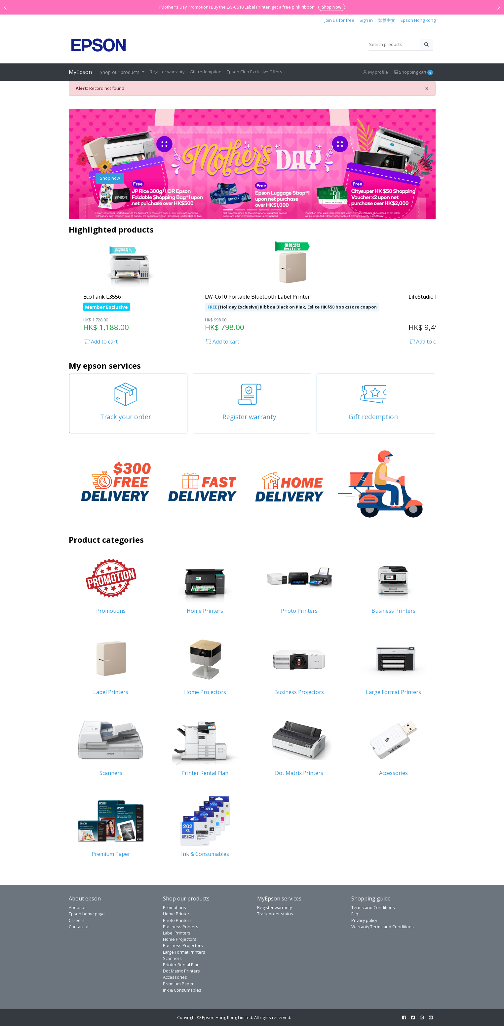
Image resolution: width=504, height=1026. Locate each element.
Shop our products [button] (120, 72)
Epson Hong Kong (418, 20)
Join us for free (339, 20)
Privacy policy (364, 920)
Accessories (175, 977)
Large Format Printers (184, 952)
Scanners (172, 958)
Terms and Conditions (373, 907)
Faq (354, 914)
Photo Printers (177, 920)
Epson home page (87, 914)
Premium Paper (178, 984)
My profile (375, 72)
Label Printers (176, 933)
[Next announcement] (498, 7)
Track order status (275, 914)
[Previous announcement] (5, 7)
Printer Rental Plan (181, 965)
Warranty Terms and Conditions (382, 927)
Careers (77, 920)
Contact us (79, 927)
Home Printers (177, 914)
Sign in (366, 20)
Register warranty (167, 72)
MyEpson (80, 72)
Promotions (174, 907)
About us (78, 907)
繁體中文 (386, 20)
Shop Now (331, 7)
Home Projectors (179, 939)
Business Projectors (183, 945)
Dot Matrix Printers (181, 971)
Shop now (110, 178)
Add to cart (101, 341)
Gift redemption (205, 72)
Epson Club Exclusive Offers (254, 72)
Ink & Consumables (182, 990)
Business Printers (180, 927)
